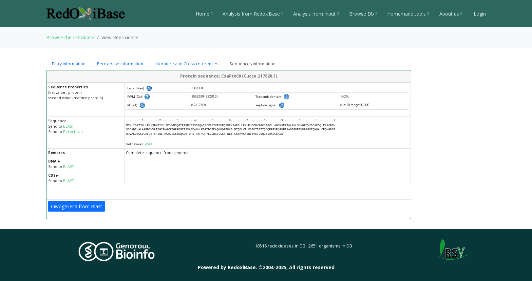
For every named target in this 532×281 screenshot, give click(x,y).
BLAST (68, 126)
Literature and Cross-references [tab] (186, 64)
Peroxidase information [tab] (120, 64)
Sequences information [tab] (253, 64)
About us (450, 13)
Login (479, 13)
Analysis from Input (316, 13)
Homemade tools (408, 13)
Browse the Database (70, 37)
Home (204, 13)
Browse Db (363, 13)
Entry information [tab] (69, 64)
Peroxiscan (73, 131)
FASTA (148, 144)
